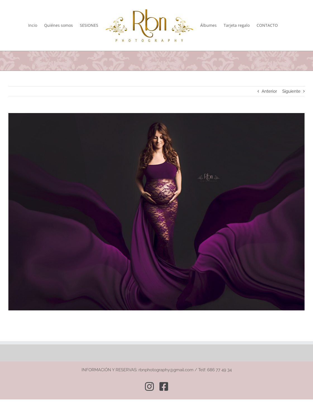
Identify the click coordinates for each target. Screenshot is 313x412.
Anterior (269, 91)
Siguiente (291, 91)
